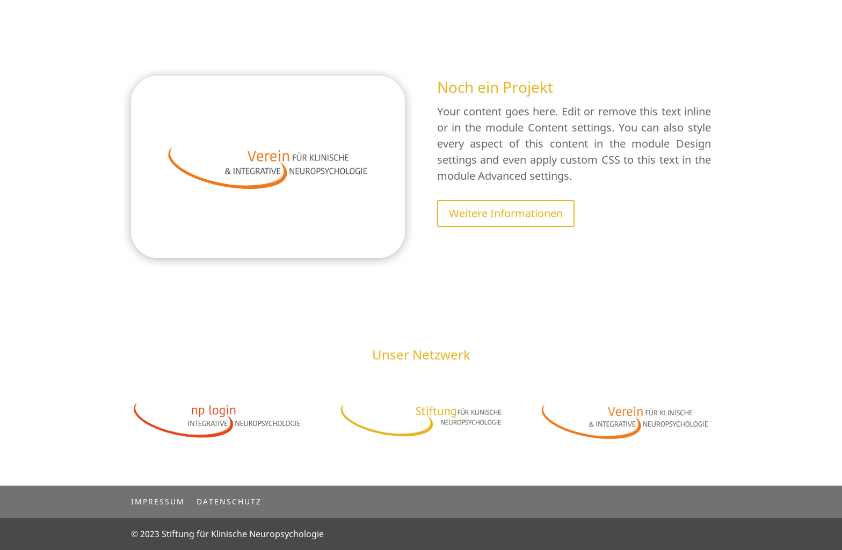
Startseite (359, 16)
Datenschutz (229, 500)
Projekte (415, 16)
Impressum (158, 500)
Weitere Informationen (506, 213)
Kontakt (466, 16)
